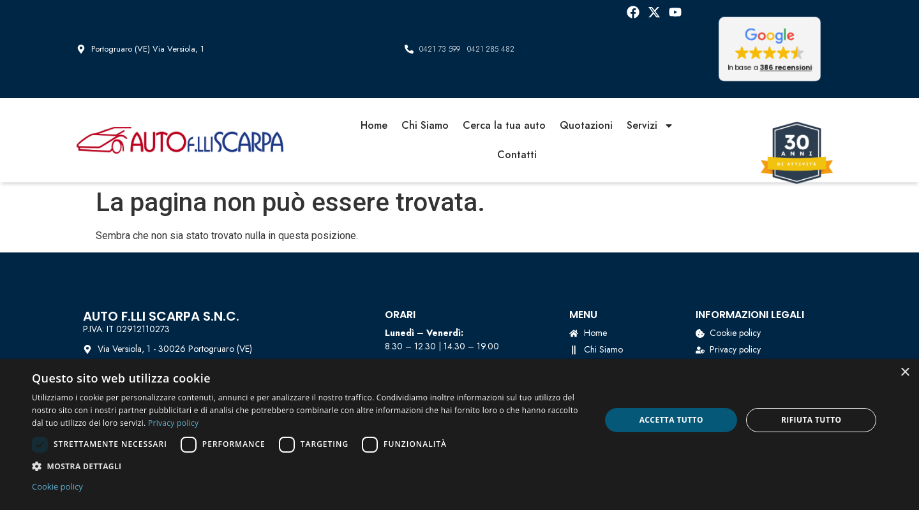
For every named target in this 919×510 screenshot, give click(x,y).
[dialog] (459, 434)
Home (374, 125)
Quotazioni (586, 125)
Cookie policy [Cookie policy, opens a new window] (57, 486)
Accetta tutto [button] (671, 419)
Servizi (650, 125)
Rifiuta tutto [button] (811, 419)
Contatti (517, 154)
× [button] (904, 372)
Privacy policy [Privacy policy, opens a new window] (173, 423)
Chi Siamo (425, 125)
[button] (770, 49)
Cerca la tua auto (504, 125)
